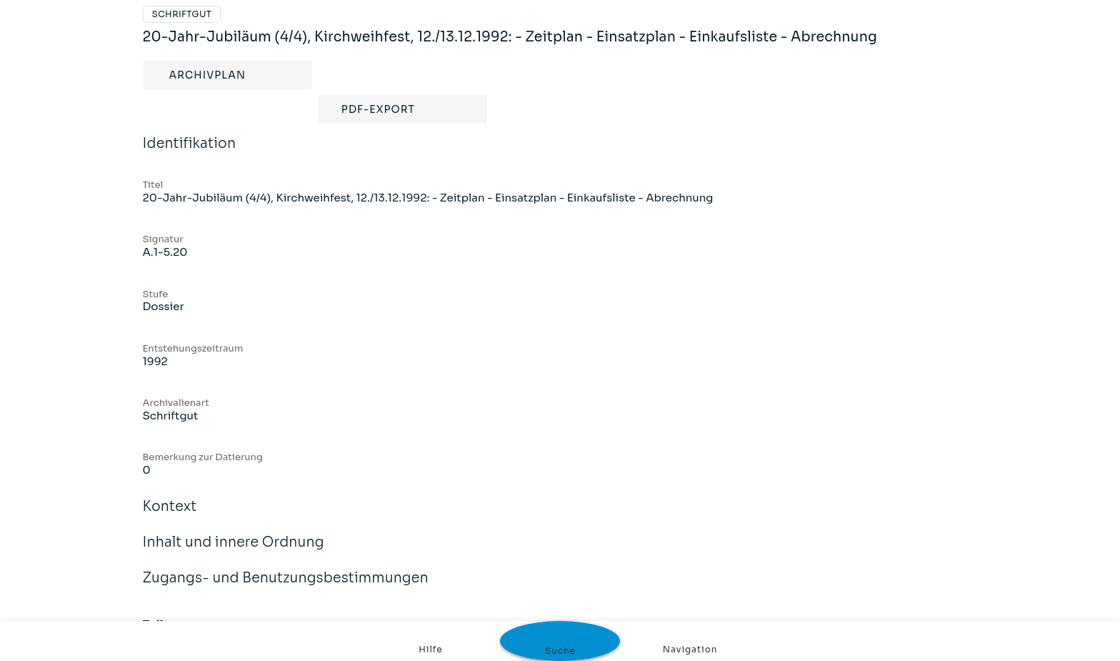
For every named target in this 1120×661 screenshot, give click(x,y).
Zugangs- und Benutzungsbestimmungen (286, 587)
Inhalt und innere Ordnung (233, 552)
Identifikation (189, 153)
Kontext (170, 516)
